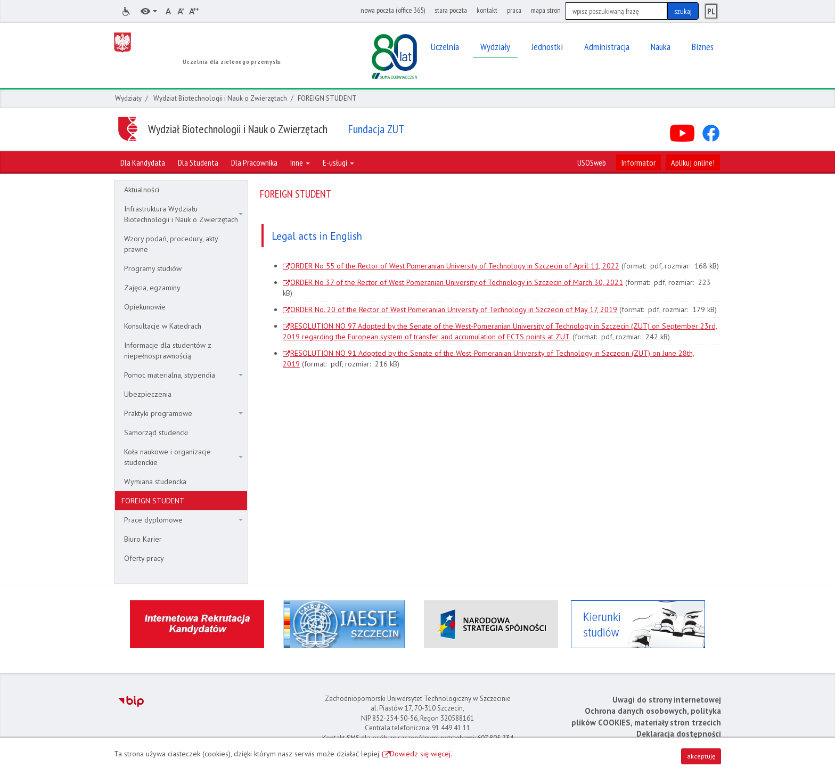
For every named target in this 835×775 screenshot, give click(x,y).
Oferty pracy (144, 558)
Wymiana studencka (155, 481)
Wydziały (128, 98)
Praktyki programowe (183, 413)
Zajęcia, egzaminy (152, 287)
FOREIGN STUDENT (152, 500)
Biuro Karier (143, 539)
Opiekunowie (145, 307)
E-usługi (338, 162)
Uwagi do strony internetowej (666, 700)
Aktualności (141, 189)
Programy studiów (153, 268)
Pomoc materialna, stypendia (183, 375)
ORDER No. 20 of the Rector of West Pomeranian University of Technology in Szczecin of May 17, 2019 (453, 309)
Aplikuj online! (693, 162)
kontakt (487, 10)
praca (514, 10)
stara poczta (451, 10)
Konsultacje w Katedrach (162, 326)
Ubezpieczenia (147, 394)
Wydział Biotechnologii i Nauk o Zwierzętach (220, 98)
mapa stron (546, 10)
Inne (300, 162)
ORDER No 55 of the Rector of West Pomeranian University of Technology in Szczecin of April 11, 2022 (454, 266)
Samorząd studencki (156, 432)
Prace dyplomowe (183, 520)
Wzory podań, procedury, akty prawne (171, 244)
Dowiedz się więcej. (421, 753)
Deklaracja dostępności (678, 734)
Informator (638, 162)
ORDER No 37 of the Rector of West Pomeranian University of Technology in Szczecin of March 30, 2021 (456, 282)
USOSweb (591, 162)
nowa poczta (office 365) (393, 10)
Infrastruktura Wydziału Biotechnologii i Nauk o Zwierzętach (183, 214)
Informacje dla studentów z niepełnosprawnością (167, 350)
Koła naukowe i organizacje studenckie (183, 457)
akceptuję (701, 756)
